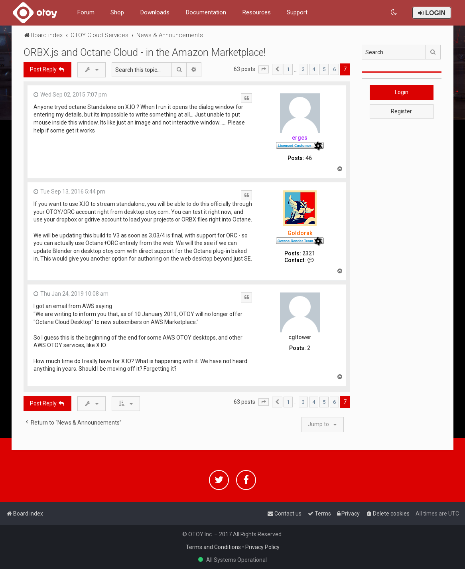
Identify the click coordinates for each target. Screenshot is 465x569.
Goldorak (300, 233)
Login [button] (401, 92)
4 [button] (313, 69)
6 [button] (334, 69)
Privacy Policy (262, 547)
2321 (308, 253)
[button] (263, 69)
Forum (86, 12)
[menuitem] (394, 12)
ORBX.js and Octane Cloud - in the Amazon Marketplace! (145, 52)
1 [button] (288, 69)
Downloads (154, 12)
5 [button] (324, 69)
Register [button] (401, 111)
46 (308, 158)
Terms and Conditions (213, 547)
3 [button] (303, 69)
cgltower (299, 337)
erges (299, 137)
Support (297, 12)
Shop (117, 12)
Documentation (205, 12)
